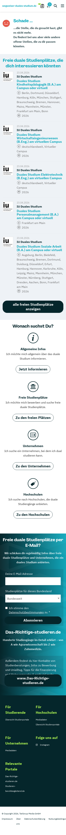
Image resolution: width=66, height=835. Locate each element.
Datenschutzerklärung (34, 819)
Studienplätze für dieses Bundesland (33, 595)
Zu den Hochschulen (33, 514)
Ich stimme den (27, 610)
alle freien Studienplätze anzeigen (33, 306)
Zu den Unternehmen (33, 466)
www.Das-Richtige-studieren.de (33, 680)
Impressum (7, 819)
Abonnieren (33, 620)
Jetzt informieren (33, 369)
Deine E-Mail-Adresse (33, 578)
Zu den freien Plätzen (33, 417)
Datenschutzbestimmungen (26, 612)
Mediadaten (41, 719)
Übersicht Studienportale (17, 719)
